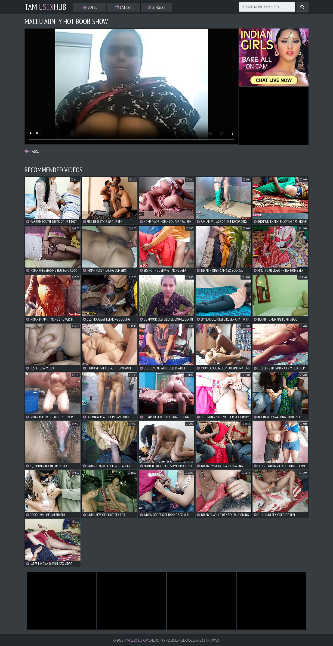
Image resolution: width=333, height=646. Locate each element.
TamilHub (45, 7)
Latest (123, 7)
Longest (157, 7)
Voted (90, 7)
